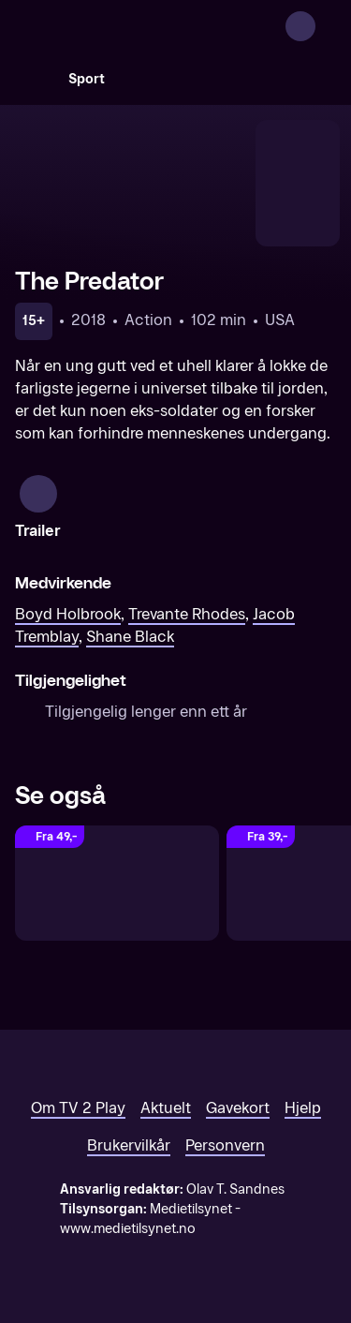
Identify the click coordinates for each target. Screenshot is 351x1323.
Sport (86, 79)
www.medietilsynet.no (128, 1229)
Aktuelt (165, 1108)
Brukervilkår (128, 1145)
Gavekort (238, 1108)
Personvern (225, 1145)
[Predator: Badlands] (117, 883)
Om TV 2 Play (78, 1108)
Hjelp (303, 1108)
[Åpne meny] (325, 26)
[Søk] (33, 78)
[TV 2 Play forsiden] (155, 26)
